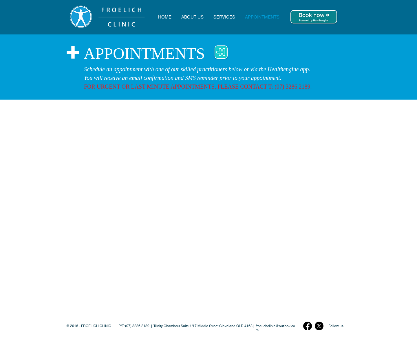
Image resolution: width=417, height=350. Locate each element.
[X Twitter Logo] (319, 326)
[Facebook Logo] (307, 326)
